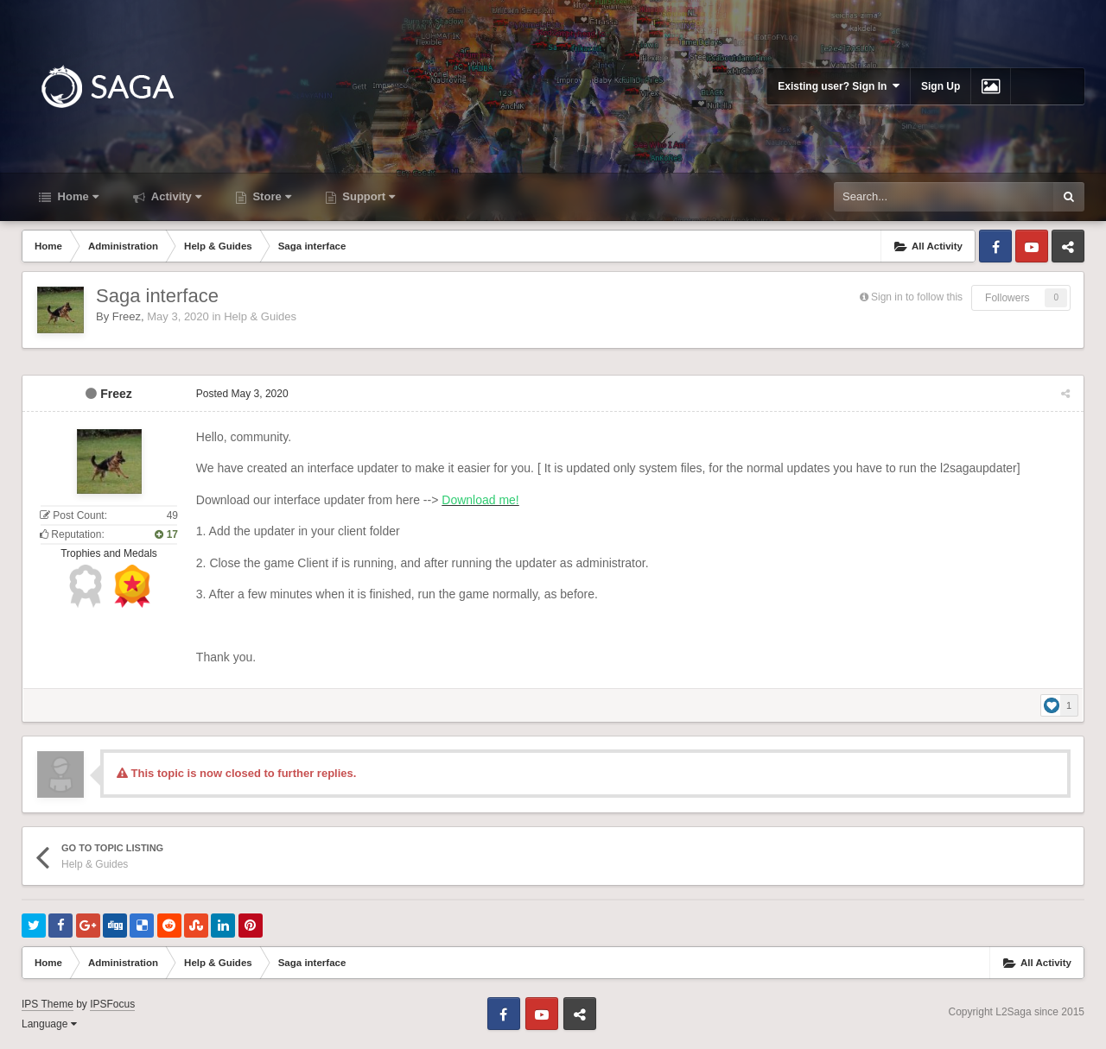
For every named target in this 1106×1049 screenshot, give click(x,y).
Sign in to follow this (917, 297)
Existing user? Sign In (838, 85)
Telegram (1068, 246)
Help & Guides (260, 316)
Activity (175, 196)
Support (367, 196)
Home (76, 196)
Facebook (995, 246)
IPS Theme (47, 1004)
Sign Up (940, 86)
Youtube (1031, 246)
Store (270, 196)
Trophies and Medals (108, 553)
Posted (241, 394)
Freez (126, 316)
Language (49, 1024)
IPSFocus (112, 1004)
